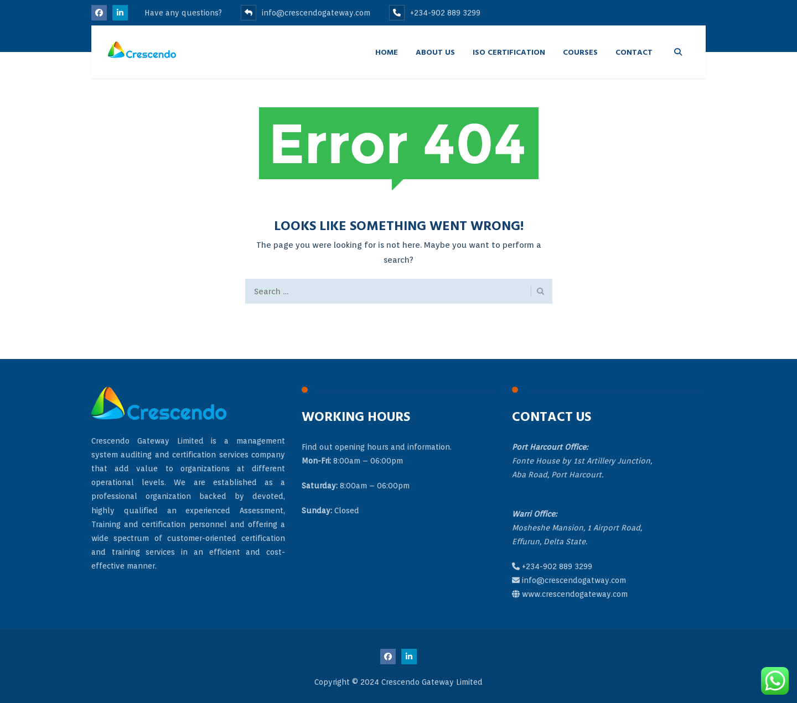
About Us (435, 52)
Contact (634, 52)
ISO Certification (509, 52)
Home (386, 52)
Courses (580, 52)
